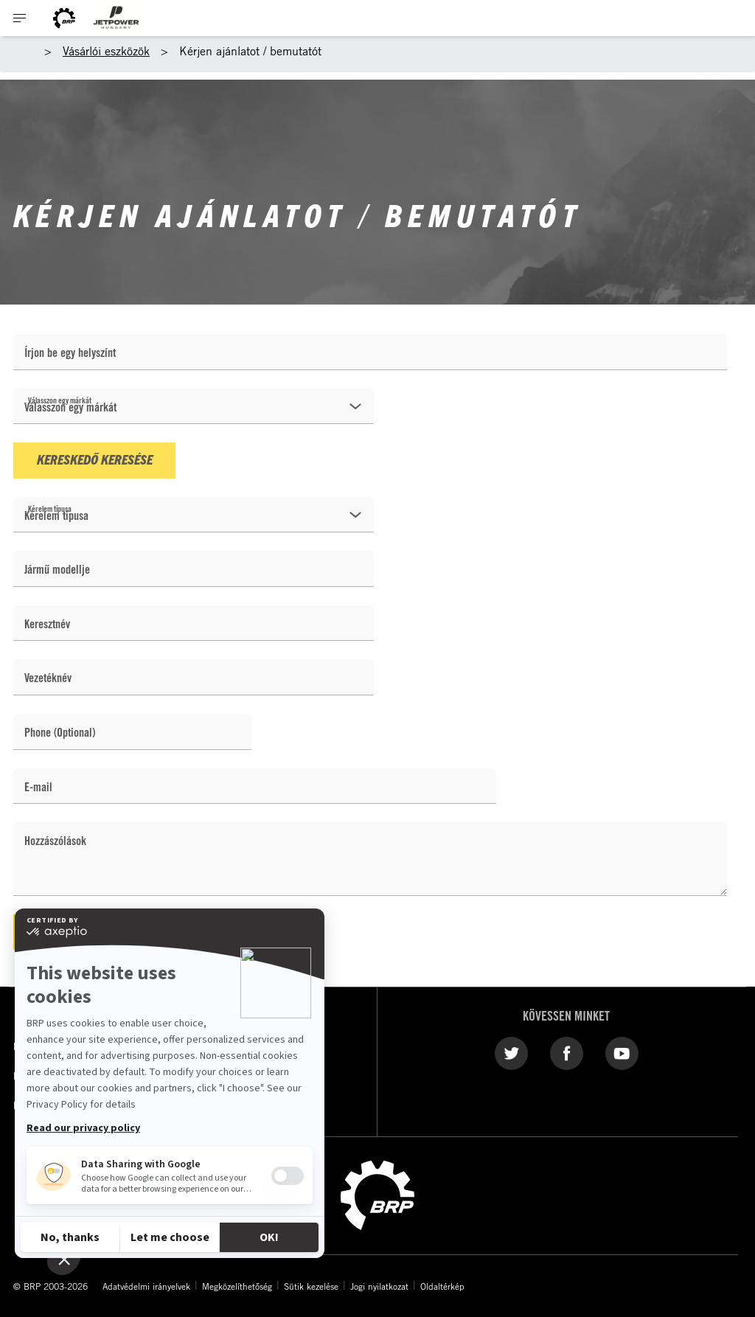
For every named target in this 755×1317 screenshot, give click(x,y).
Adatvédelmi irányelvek (146, 1286)
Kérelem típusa (50, 509)
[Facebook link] (566, 1053)
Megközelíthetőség (237, 1286)
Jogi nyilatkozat (379, 1286)
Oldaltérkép (442, 1286)
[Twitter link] (511, 1053)
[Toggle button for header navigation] (20, 18)
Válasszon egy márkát (59, 400)
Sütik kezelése (311, 1286)
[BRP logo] (64, 18)
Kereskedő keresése (95, 459)
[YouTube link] (622, 1053)
